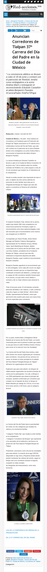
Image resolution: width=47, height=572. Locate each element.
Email (28, 30)
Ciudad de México (19, 561)
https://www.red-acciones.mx (22, 558)
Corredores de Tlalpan (33, 561)
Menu (5, 1)
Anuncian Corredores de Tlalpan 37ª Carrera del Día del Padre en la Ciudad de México (26, 52)
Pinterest (41, 2)
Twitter (25, 2)
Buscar (41, 14)
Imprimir (20, 30)
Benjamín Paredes (17, 560)
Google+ (31, 2)
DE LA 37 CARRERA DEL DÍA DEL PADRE (20, 537)
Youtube (38, 2)
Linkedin (35, 2)
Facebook (28, 2)
